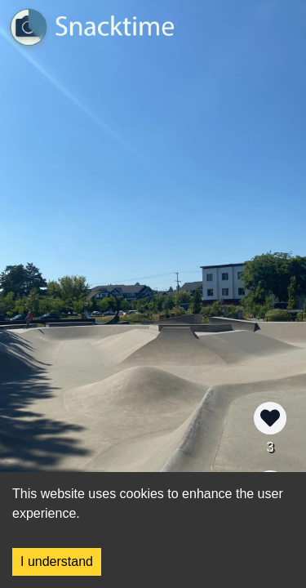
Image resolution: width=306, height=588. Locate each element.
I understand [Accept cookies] (56, 561)
